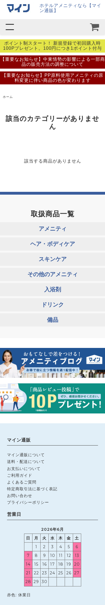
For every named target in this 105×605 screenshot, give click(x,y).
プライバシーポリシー (28, 502)
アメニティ (53, 229)
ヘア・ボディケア (52, 244)
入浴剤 (52, 289)
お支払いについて (24, 468)
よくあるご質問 (21, 482)
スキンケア (53, 259)
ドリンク (52, 305)
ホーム (8, 96)
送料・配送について (26, 461)
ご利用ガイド (19, 475)
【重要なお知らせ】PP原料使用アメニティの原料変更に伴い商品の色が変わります (52, 78)
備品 (52, 320)
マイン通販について (26, 455)
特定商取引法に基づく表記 (32, 489)
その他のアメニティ (52, 274)
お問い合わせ (19, 495)
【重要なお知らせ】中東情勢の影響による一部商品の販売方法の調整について (52, 62)
